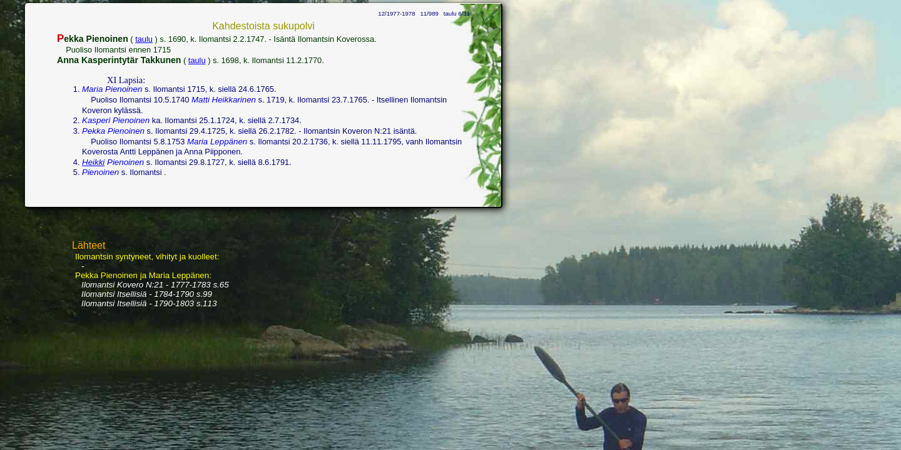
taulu (144, 39)
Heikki (93, 162)
